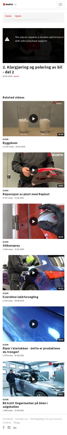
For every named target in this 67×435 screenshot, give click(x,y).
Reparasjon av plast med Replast (26, 194)
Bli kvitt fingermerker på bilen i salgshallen (25, 405)
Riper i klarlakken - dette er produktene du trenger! (31, 350)
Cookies (7, 422)
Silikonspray (11, 245)
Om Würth (8, 418)
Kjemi (18, 16)
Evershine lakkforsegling (20, 297)
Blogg (17, 422)
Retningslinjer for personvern (46, 418)
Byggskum (10, 143)
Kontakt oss (21, 418)
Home (8, 16)
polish (16, 76)
